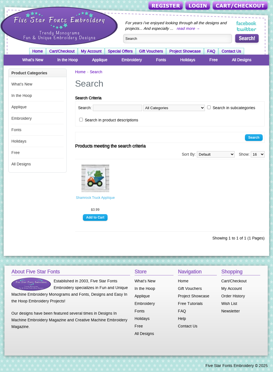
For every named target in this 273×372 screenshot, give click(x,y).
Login (198, 6)
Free (213, 60)
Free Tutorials (190, 303)
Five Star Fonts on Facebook (247, 23)
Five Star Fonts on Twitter (247, 28)
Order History (233, 296)
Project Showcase (185, 51)
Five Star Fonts (58, 25)
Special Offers (120, 51)
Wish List (229, 303)
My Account (91, 51)
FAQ (211, 51)
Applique (99, 60)
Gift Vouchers (151, 51)
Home (37, 51)
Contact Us (231, 51)
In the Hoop (67, 60)
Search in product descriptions (111, 120)
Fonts (161, 60)
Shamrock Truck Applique (95, 198)
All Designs (241, 60)
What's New (32, 60)
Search (96, 72)
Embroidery (131, 60)
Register (166, 6)
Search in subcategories (234, 108)
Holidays (187, 60)
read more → (188, 28)
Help (182, 318)
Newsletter (230, 311)
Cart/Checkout (240, 6)
